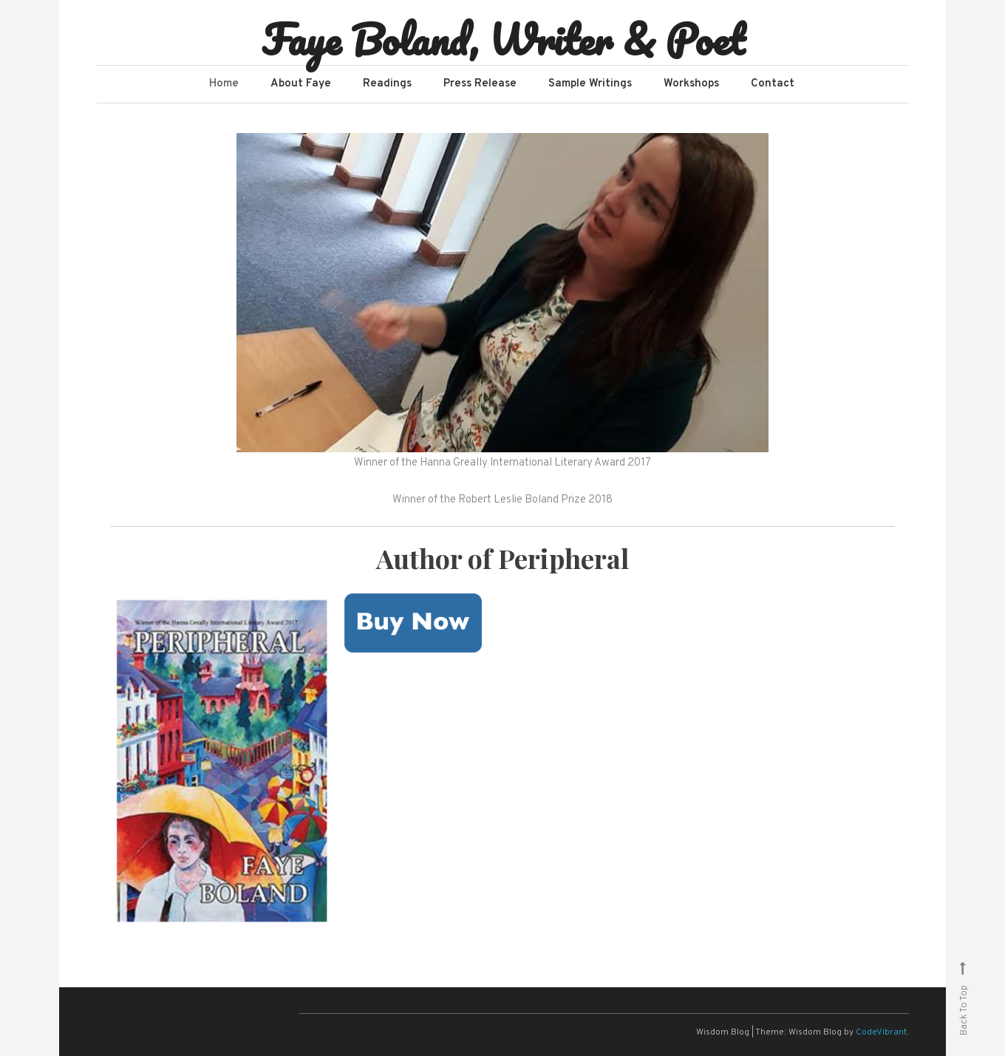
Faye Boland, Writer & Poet (503, 39)
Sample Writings (590, 84)
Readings (387, 84)
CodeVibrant (881, 1032)
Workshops (691, 84)
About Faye (300, 84)
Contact (772, 84)
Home (224, 84)
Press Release (480, 84)
